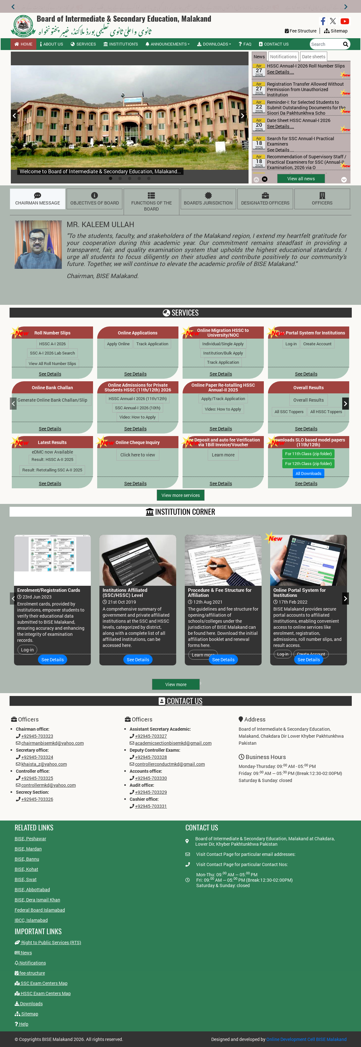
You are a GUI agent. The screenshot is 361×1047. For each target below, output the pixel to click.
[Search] (330, 44)
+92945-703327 (149, 734)
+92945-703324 (30, 756)
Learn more (223, 455)
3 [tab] (129, 179)
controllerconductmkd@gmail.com (169, 764)
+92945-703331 (149, 808)
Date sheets (313, 57)
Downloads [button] (212, 44)
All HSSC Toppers (326, 411)
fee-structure (28, 973)
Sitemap (31, 1009)
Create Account (317, 343)
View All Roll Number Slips (52, 363)
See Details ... (280, 72)
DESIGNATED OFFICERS (264, 200)
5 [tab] (149, 179)
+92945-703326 (30, 800)
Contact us (274, 44)
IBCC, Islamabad (31, 920)
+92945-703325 (30, 778)
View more (175, 684)
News (259, 57)
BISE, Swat (26, 879)
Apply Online (118, 343)
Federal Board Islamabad (40, 910)
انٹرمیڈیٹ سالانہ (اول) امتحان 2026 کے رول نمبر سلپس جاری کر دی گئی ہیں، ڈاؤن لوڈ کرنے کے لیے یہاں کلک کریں (184, 6)
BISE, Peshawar (30, 838)
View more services (181, 495)
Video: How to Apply (137, 417)
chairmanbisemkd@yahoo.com (46, 742)
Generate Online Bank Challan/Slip (52, 400)
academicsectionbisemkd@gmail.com (173, 742)
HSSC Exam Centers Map (44, 992)
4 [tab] (139, 179)
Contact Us (181, 701)
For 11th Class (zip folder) (308, 453)
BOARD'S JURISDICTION (207, 200)
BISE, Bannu (27, 859)
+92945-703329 (149, 793)
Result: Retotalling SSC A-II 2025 (52, 469)
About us (51, 44)
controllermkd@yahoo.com (42, 786)
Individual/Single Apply (223, 343)
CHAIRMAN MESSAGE (36, 200)
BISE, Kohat (26, 869)
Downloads (32, 1001)
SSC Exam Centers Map (41, 983)
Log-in (291, 343)
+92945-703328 (149, 756)
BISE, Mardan (28, 849)
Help (29, 1017)
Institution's (121, 44)
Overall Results (308, 400)
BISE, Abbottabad (32, 889)
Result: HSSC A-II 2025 (52, 459)
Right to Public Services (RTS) (42, 940)
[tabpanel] (130, 117)
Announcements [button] (166, 44)
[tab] (260, 56)
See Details (50, 374)
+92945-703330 (149, 778)
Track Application (152, 343)
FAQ (245, 44)
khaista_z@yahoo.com (37, 764)
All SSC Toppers (289, 411)
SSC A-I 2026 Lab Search (52, 352)
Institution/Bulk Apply (223, 352)
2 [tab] (120, 179)
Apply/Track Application (223, 398)
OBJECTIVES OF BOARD (93, 200)
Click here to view (137, 455)
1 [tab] (110, 179)
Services (83, 44)
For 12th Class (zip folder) (308, 463)
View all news (301, 179)
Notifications (283, 57)
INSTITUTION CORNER (180, 511)
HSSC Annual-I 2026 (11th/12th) (138, 398)
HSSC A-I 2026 (52, 343)
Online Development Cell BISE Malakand (306, 1039)
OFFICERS (320, 199)
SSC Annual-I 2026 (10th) (137, 407)
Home (23, 44)
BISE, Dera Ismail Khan (37, 900)
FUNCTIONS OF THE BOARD (150, 202)
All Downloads (308, 473)
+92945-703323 (30, 734)
